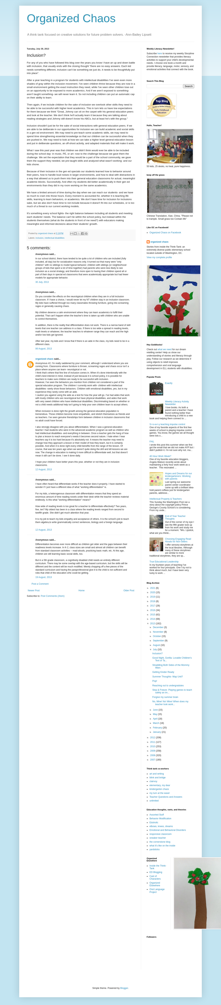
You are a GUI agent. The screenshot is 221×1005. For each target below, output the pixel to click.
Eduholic (153, 822)
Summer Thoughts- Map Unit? (167, 676)
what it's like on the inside (162, 845)
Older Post (128, 590)
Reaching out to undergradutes (168, 685)
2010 (153, 746)
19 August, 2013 (43, 577)
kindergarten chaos (159, 789)
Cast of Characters (155, 877)
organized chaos (44, 359)
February (158, 727)
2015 (153, 614)
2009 (153, 750)
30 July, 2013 (42, 282)
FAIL (151, 441)
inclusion (40, 238)
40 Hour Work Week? (160, 456)
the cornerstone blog (159, 842)
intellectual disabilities (54, 238)
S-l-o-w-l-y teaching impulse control (167, 424)
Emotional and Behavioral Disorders (167, 830)
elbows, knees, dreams (161, 826)
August (157, 645)
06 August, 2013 (43, 348)
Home (82, 590)
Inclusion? (157, 653)
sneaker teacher (157, 838)
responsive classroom (160, 834)
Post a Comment (40, 584)
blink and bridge (157, 777)
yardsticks (154, 849)
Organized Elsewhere (154, 884)
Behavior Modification (160, 818)
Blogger (124, 988)
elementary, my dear (159, 785)
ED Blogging (155, 872)
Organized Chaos (71, 18)
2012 (153, 737)
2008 (153, 755)
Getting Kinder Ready (163, 672)
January (157, 732)
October (157, 636)
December (158, 627)
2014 (153, 619)
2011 (153, 742)
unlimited (154, 800)
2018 (153, 601)
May (155, 714)
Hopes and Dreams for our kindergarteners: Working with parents (178, 476)
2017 (153, 605)
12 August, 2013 (43, 469)
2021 (153, 588)
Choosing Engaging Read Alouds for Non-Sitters (178, 540)
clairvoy (153, 781)
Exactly (169, 383)
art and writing (156, 773)
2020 (153, 592)
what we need (164, 349)
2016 (153, 610)
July (155, 649)
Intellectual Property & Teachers (165, 499)
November (158, 632)
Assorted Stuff (156, 814)
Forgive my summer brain (165, 697)
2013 (153, 623)
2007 (153, 759)
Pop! (154, 681)
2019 (153, 596)
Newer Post (34, 590)
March (156, 723)
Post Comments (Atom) (52, 596)
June (155, 710)
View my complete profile (159, 257)
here (159, 53)
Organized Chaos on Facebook (165, 232)
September (159, 640)
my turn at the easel (159, 793)
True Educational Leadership (164, 561)
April (155, 718)
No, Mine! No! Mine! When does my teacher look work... (170, 702)
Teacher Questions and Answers (165, 797)
